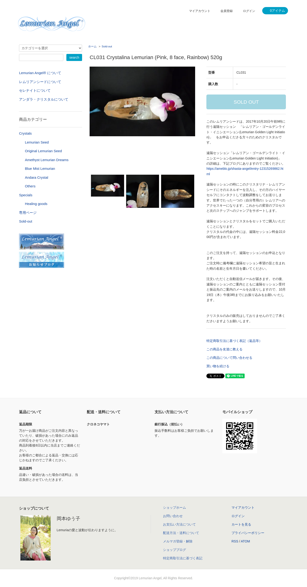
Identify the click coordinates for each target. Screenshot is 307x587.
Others (30, 186)
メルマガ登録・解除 (178, 541)
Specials (25, 195)
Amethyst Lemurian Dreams (46, 160)
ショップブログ (174, 550)
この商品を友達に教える (224, 349)
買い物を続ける (217, 366)
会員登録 (226, 11)
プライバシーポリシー (247, 533)
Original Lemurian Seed (43, 151)
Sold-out (107, 46)
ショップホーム (174, 507)
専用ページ (28, 213)
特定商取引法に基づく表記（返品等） (234, 341)
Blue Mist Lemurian (40, 168)
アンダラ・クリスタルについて (43, 99)
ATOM (245, 541)
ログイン (249, 11)
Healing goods (36, 204)
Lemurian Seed (37, 142)
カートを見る (241, 524)
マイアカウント (199, 11)
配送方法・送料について (181, 533)
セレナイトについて (35, 90)
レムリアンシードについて (40, 82)
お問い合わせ (173, 516)
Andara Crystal (36, 177)
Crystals (25, 133)
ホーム (92, 46)
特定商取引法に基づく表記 (182, 558)
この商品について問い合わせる (229, 358)
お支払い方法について (179, 524)
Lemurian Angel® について (40, 73)
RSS (234, 541)
